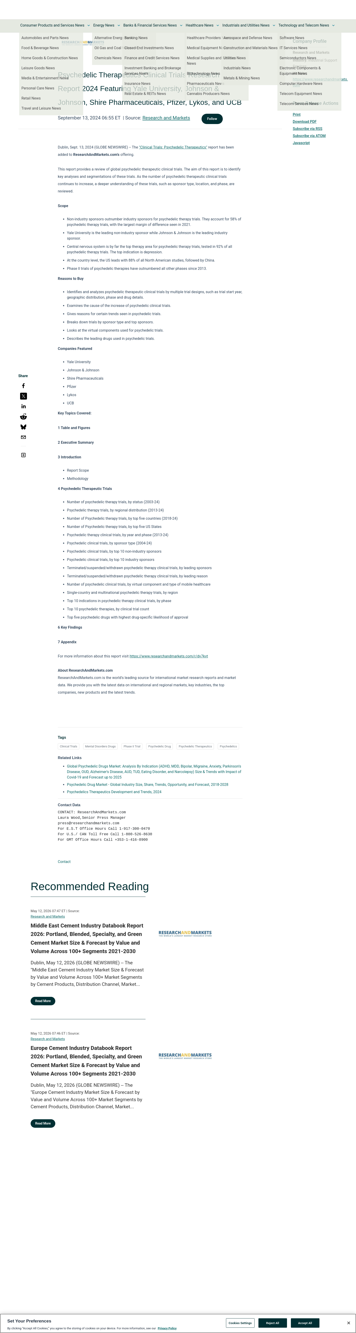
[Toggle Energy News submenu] (119, 25)
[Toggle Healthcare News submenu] (217, 25)
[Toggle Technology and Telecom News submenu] (333, 25)
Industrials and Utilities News (245, 25)
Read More (43, 1001)
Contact (64, 862)
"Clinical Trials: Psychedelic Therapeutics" (173, 147)
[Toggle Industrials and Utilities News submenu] (274, 25)
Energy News (103, 25)
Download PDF (305, 121)
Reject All (272, 1325)
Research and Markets (166, 118)
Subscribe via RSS (307, 129)
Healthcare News (200, 25)
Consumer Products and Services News (52, 25)
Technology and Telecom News (304, 25)
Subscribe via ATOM (309, 136)
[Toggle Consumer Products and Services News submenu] (88, 25)
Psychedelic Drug (159, 746)
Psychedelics (228, 746)
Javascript (301, 143)
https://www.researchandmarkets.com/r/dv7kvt (169, 656)
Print (296, 114)
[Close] (349, 1325)
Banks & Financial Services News (150, 25)
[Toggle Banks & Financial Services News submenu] (181, 25)
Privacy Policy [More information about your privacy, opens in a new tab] (167, 1331)
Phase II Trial (132, 746)
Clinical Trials (68, 746)
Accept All (305, 1325)
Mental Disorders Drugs (100, 746)
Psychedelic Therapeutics (195, 746)
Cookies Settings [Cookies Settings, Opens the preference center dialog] (240, 1325)
